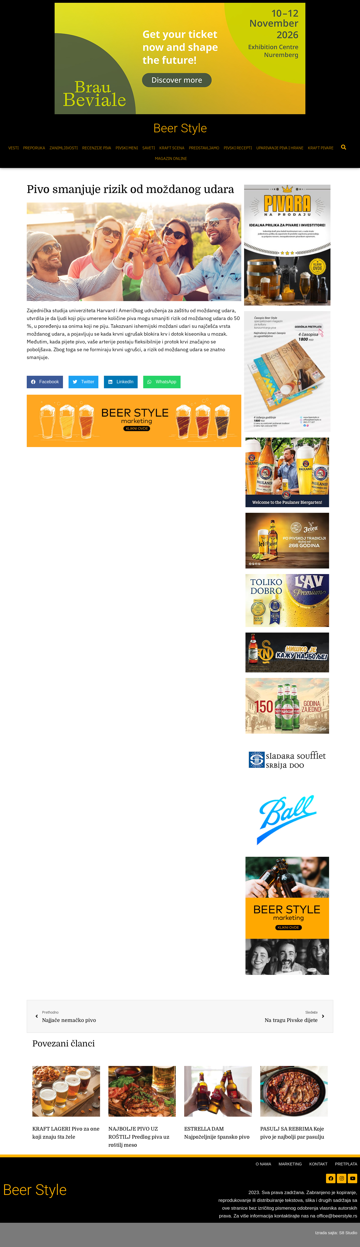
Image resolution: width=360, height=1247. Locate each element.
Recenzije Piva (96, 147)
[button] (343, 147)
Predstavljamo (204, 147)
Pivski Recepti (238, 147)
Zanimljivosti (64, 147)
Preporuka (34, 147)
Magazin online (171, 158)
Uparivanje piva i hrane (279, 147)
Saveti (148, 147)
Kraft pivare (321, 147)
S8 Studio (348, 1232)
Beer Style (180, 128)
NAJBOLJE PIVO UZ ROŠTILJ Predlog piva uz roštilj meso (138, 1137)
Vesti (13, 147)
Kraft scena (171, 147)
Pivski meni (127, 147)
